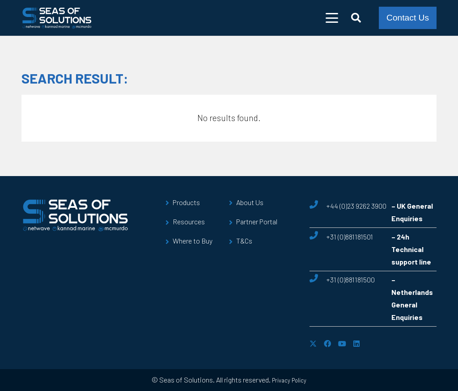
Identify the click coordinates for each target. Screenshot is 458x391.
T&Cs (244, 240)
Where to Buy (192, 240)
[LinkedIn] (356, 343)
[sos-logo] (57, 17)
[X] (313, 343)
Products (186, 202)
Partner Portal (256, 221)
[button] (332, 18)
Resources (189, 221)
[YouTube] (342, 343)
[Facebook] (327, 343)
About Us (249, 202)
